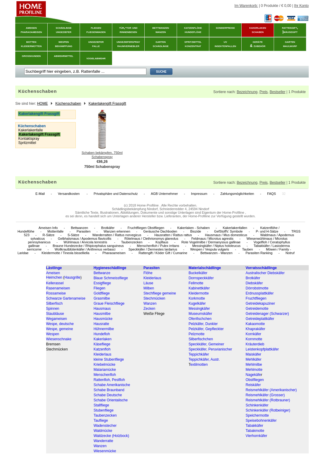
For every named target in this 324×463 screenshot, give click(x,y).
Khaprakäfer (255, 329)
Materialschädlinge (205, 268)
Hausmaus (101, 308)
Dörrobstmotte (257, 288)
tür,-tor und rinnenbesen (128, 29)
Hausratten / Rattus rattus (173, 235)
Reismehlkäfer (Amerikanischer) (271, 390)
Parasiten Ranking (259, 253)
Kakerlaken (102, 339)
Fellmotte (196, 283)
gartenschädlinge (161, 44)
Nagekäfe (253, 375)
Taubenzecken (132, 242)
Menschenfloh (104, 375)
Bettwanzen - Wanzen (216, 253)
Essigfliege (102, 283)
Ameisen (53, 273)
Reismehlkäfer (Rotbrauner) (268, 400)
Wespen (52, 334)
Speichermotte (257, 415)
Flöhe (147, 273)
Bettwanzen (79, 228)
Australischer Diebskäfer (265, 273)
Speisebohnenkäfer (261, 420)
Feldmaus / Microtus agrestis (212, 238)
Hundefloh (101, 334)
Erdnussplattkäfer (259, 293)
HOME (42, 103)
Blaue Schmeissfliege (110, 278)
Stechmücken (154, 298)
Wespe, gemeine (59, 329)
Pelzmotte (197, 334)
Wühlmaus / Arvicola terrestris (85, 242)
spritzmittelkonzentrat (193, 44)
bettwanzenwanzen (160, 29)
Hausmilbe (101, 314)
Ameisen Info (48, 228)
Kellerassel (55, 283)
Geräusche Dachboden (160, 231)
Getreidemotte (257, 308)
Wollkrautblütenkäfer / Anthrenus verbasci (85, 249)
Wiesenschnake (59, 339)
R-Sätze (48, 235)
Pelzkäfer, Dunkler (203, 324)
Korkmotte (197, 298)
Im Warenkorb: (246, 6)
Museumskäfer (200, 314)
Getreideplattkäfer (260, 319)
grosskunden (31, 56)
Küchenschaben (68, 103)
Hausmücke (102, 319)
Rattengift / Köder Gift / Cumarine (163, 253)
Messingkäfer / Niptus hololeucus (216, 246)
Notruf (290, 253)
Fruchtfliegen (256, 298)
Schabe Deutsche (107, 395)
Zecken (149, 308)
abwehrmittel (63, 56)
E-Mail (40, 193)
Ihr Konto (301, 6)
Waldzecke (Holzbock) (111, 436)
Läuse (148, 283)
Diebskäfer (254, 283)
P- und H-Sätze (267, 231)
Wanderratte (103, 441)
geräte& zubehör (258, 44)
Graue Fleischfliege (108, 303)
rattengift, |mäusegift (290, 29)
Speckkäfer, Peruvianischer (210, 349)
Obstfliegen (255, 380)
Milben (148, 288)
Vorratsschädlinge (261, 268)
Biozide (195, 231)
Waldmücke (102, 431)
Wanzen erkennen (117, 231)
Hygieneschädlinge (109, 268)
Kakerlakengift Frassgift (107, 103)
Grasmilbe (101, 298)
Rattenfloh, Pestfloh (109, 380)
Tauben (247, 249)
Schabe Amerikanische (111, 385)
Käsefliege (101, 344)
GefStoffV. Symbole (228, 231)
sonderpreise (225, 27)
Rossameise (56, 293)
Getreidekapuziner (260, 303)
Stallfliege (101, 405)
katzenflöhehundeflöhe (193, 29)
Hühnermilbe (103, 329)
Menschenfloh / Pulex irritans (158, 246)
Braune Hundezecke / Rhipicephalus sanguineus (88, 246)
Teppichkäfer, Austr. (204, 359)
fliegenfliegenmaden (96, 29)
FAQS (271, 193)
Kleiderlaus (152, 278)
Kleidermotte (199, 293)
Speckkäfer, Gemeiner (206, 344)
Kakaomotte (255, 324)
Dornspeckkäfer (201, 278)
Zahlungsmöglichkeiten (237, 193)
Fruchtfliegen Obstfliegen (146, 228)
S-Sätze (73, 235)
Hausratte (101, 324)
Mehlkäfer (253, 359)
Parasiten (83, 231)
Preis (263, 92)
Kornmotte (254, 339)
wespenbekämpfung (63, 44)
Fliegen (99, 288)
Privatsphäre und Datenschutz (116, 193)
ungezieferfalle (96, 44)
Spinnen (52, 308)
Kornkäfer (253, 334)
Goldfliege (101, 293)
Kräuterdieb (255, 344)
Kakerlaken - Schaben (193, 228)
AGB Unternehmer (164, 193)
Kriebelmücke (104, 364)
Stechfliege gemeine (159, 293)
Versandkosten (69, 193)
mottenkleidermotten (31, 44)
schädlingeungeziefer (64, 29)
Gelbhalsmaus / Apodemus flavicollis (84, 238)
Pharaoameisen (113, 253)
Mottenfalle (55, 231)
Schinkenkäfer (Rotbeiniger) (268, 410)
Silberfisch (54, 303)
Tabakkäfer (254, 425)
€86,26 (102, 162)
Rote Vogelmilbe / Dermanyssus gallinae (211, 242)
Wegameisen (56, 319)
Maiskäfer (253, 354)
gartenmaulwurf (290, 44)
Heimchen (54, 277)
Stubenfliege (103, 410)
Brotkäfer (108, 228)
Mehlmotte (254, 370)
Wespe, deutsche (60, 324)
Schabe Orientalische (110, 400)
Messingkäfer (199, 308)
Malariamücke (104, 370)
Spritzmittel (27, 143)
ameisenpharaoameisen (31, 29)
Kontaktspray (28, 138)
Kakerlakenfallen (235, 228)
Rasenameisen (58, 288)
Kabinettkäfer (199, 288)
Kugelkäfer (197, 303)
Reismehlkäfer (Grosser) (265, 395)
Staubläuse (55, 314)
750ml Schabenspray (102, 167)
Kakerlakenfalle (30, 130)
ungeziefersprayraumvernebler (128, 44)
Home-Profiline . (149, 205)
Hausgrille (72, 277)
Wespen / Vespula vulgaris (209, 249)
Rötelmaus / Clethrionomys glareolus (151, 238)
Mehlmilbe (254, 364)
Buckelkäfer (198, 273)
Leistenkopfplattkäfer (262, 349)
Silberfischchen (201, 339)
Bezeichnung (247, 92)
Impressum (199, 193)
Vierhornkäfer (256, 436)
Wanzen (150, 303)
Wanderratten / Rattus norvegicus (116, 235)
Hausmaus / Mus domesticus (226, 235)
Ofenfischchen (200, 319)
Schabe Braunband (108, 390)
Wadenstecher (104, 425)
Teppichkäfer (199, 354)
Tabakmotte (255, 431)
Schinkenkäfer (257, 405)
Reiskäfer (253, 385)
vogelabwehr (96, 58)
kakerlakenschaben (257, 29)
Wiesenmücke (104, 451)
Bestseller (277, 92)
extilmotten (199, 364)
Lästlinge (54, 268)
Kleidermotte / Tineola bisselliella (66, 253)
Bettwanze (101, 273)
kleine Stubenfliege (108, 359)
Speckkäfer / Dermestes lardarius (152, 249)
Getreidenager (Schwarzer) (267, 314)
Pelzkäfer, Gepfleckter (206, 329)
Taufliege (100, 420)
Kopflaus (161, 242)
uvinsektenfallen (225, 44)
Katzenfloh (101, 349)
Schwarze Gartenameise (65, 298)
